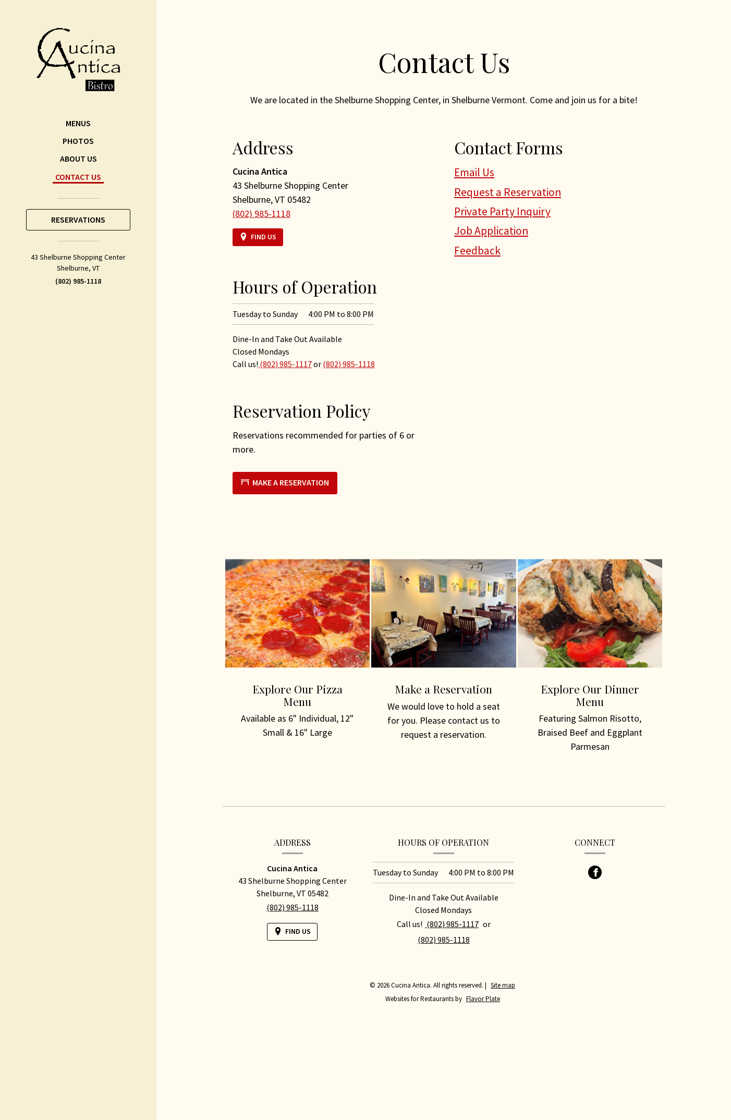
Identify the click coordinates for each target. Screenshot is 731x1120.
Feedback (477, 251)
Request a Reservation (507, 192)
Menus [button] (78, 123)
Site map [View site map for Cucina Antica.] (503, 985)
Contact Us (78, 177)
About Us (78, 158)
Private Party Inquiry (502, 211)
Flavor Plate (483, 998)
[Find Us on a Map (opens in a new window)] (258, 237)
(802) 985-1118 (349, 364)
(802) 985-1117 (285, 364)
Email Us (474, 172)
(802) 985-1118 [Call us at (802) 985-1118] (78, 281)
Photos (78, 141)
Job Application (491, 231)
